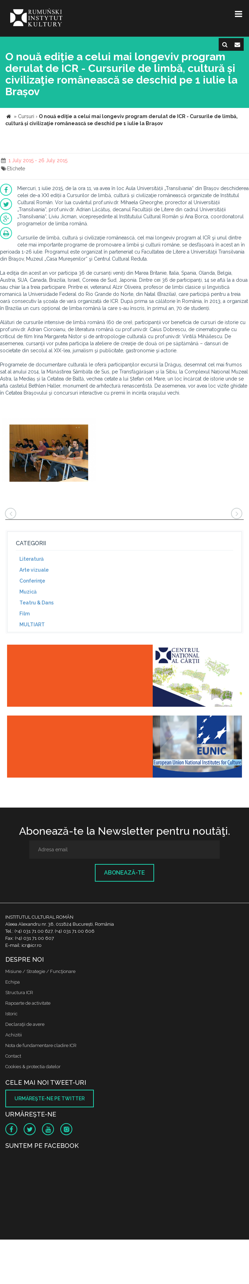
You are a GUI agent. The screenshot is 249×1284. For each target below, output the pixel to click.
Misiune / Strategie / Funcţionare (40, 971)
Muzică (28, 592)
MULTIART (32, 624)
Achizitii (13, 1034)
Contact (13, 1056)
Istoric (11, 1013)
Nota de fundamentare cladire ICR (41, 1045)
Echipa (12, 982)
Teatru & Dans (36, 603)
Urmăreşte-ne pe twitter (49, 1098)
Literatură (31, 559)
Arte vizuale (34, 570)
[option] (49, 450)
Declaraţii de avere (24, 1024)
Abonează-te (124, 872)
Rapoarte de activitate (27, 1003)
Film (24, 613)
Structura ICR (19, 992)
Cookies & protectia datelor (33, 1066)
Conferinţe (32, 581)
